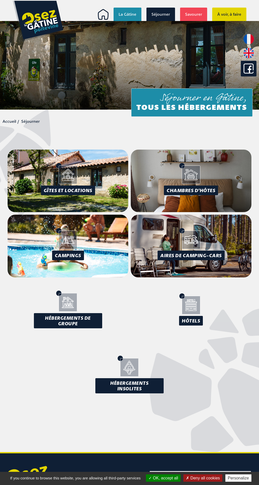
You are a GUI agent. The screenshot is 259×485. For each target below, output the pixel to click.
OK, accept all (163, 478)
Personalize (238, 478)
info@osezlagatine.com (29, 455)
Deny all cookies (203, 478)
